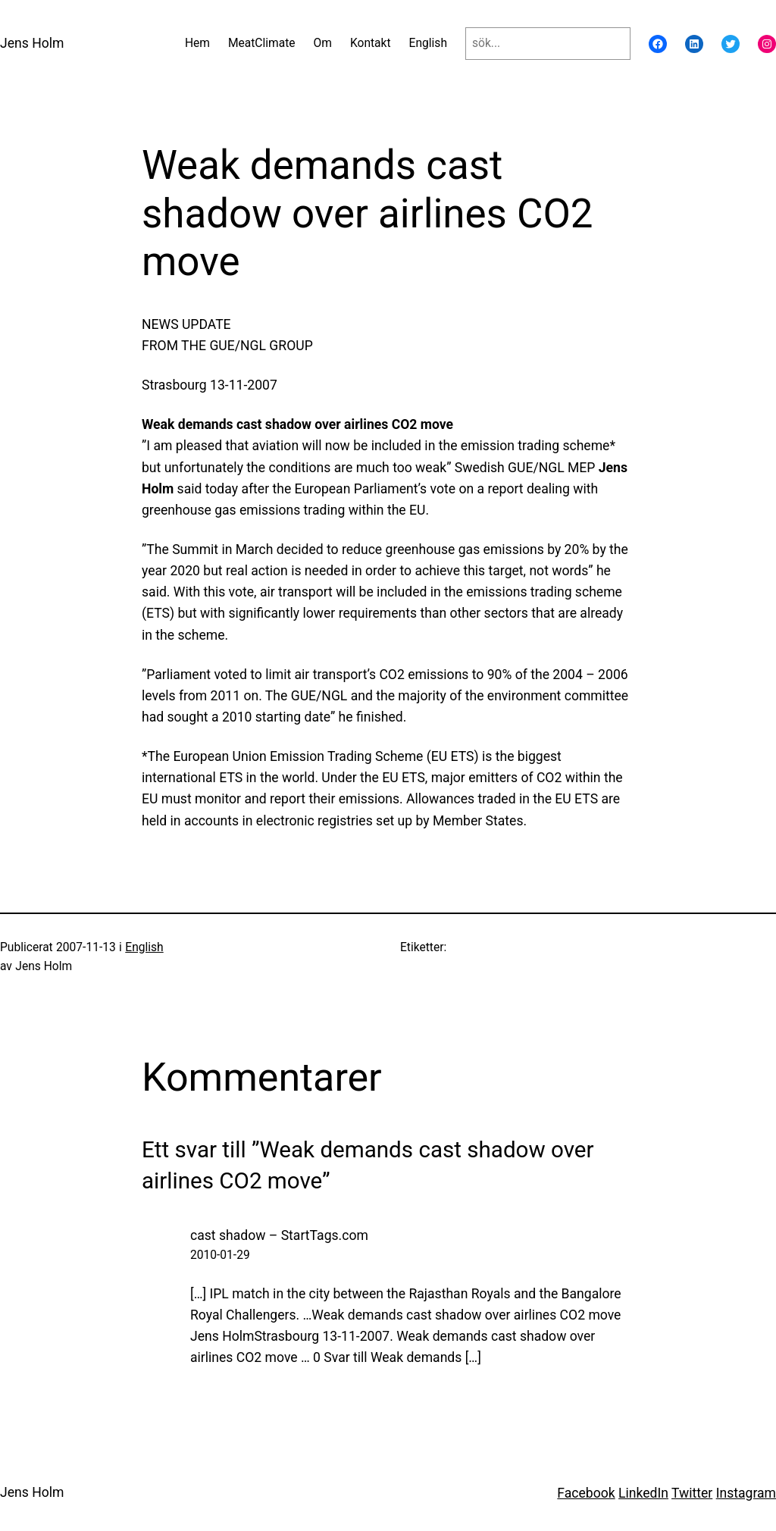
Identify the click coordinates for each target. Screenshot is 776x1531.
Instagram (746, 1493)
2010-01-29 (220, 1255)
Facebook (586, 1493)
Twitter (691, 1493)
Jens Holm (32, 43)
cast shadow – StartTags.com (279, 1235)
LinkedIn (643, 1493)
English (144, 947)
